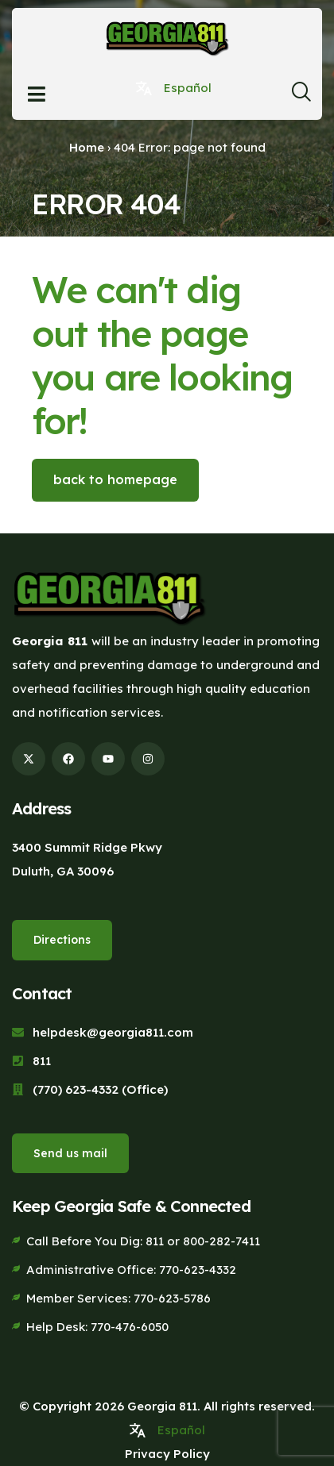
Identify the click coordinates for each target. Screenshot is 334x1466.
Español (188, 87)
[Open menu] (36, 94)
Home (86, 147)
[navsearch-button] (301, 96)
